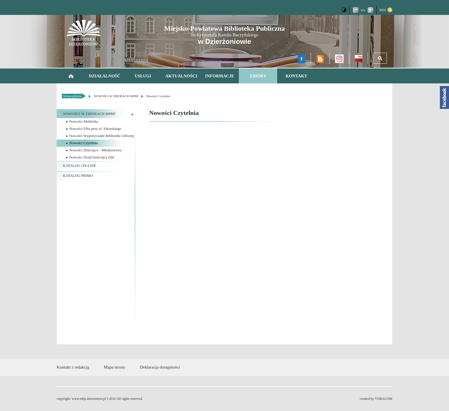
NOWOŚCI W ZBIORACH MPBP (116, 96)
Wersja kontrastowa (343, 9)
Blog (320, 59)
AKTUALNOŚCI (181, 76)
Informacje (219, 76)
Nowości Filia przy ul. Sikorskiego (95, 128)
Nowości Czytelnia (158, 96)
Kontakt (296, 76)
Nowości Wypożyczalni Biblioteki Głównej (101, 136)
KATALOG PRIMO (78, 175)
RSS (382, 10)
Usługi (143, 76)
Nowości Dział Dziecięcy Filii (92, 157)
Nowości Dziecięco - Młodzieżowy (95, 150)
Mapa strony (114, 367)
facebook (301, 59)
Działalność (104, 76)
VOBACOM (383, 399)
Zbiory (258, 76)
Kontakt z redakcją (73, 367)
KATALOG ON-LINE (79, 165)
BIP (358, 59)
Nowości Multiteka (83, 121)
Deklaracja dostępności (160, 367)
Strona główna (71, 75)
